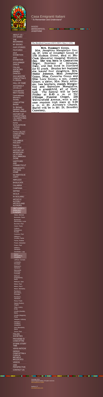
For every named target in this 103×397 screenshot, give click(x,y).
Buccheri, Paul (19, 224)
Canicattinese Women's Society (18, 98)
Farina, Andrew (19, 240)
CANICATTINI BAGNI (18, 103)
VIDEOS (16, 362)
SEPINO (16, 191)
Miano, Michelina (19, 289)
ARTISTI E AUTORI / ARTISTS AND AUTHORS (19, 202)
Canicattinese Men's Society (18, 92)
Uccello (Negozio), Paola (20, 316)
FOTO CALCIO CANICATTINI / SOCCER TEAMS (19, 135)
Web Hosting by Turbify (37, 382)
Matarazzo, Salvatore (17, 267)
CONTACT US (19, 370)
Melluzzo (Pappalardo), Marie (18, 277)
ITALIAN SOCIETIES (18, 335)
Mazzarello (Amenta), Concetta (17, 271)
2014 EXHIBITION (18, 54)
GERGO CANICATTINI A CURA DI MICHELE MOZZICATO (19, 355)
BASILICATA (18, 183)
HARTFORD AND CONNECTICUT (19, 163)
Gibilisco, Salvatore (17, 248)
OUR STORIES (19, 47)
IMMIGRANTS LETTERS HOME (18, 170)
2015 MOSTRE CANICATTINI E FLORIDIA (19, 78)
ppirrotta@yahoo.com (37, 387)
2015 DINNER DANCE (18, 64)
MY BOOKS (18, 44)
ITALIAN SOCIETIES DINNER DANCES (18, 70)
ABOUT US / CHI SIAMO (18, 36)
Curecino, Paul (19, 234)
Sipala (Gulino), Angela (19, 304)
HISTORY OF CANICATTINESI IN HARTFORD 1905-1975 (19, 117)
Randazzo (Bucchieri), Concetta (18, 292)
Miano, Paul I (18, 286)
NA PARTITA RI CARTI (19, 176)
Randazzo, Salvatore (17, 297)
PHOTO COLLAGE (17, 147)
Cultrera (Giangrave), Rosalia (18, 230)
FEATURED (18, 50)
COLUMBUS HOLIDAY (18, 142)
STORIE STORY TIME (19, 345)
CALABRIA (17, 185)
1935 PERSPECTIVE (19, 366)
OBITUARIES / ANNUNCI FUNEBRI (19, 210)
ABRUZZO (17, 180)
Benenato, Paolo (19, 217)
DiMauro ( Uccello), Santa (19, 237)
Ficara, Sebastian (19, 243)
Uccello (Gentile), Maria (19, 312)
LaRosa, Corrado (19, 260)
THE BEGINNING (18, 41)
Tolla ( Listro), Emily (18, 308)
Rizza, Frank (18, 301)
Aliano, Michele (19, 215)
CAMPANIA (17, 188)
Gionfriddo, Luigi (19, 252)
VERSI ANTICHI (19, 349)
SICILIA (16, 194)
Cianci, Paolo (18, 226)
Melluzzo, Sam (19, 281)
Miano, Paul (18, 284)
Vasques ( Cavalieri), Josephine (17, 323)
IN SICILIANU (18, 197)
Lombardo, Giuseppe (17, 263)
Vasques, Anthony (20, 319)
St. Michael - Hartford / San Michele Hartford (19, 109)
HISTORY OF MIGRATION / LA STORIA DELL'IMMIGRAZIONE (19, 154)
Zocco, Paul (18, 331)
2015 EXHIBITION (18, 59)
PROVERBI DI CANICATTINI (19, 340)
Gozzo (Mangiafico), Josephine (18, 255)
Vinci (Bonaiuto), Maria (19, 328)
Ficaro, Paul (18, 245)
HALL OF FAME (19, 83)
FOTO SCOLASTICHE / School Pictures (19, 126)
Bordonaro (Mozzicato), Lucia (20, 220)
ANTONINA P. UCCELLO (18, 87)
